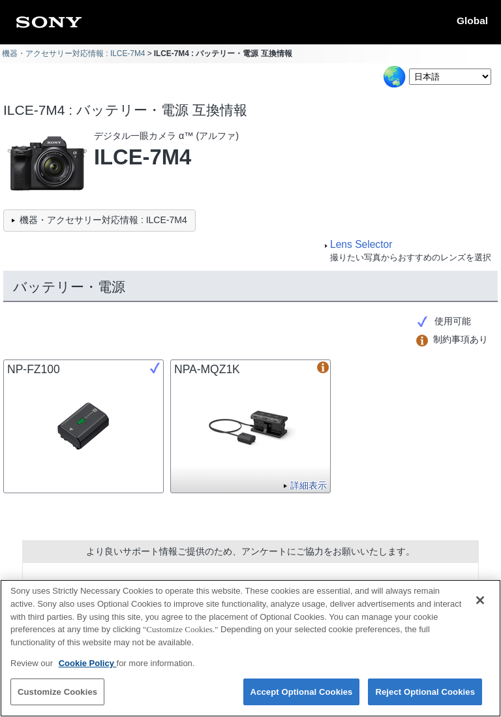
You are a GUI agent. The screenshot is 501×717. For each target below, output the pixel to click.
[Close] (480, 607)
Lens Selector (361, 244)
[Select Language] (450, 77)
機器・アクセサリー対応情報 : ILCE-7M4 (73, 53)
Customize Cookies (57, 698)
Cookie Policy (88, 670)
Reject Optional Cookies (425, 698)
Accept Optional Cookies (301, 698)
